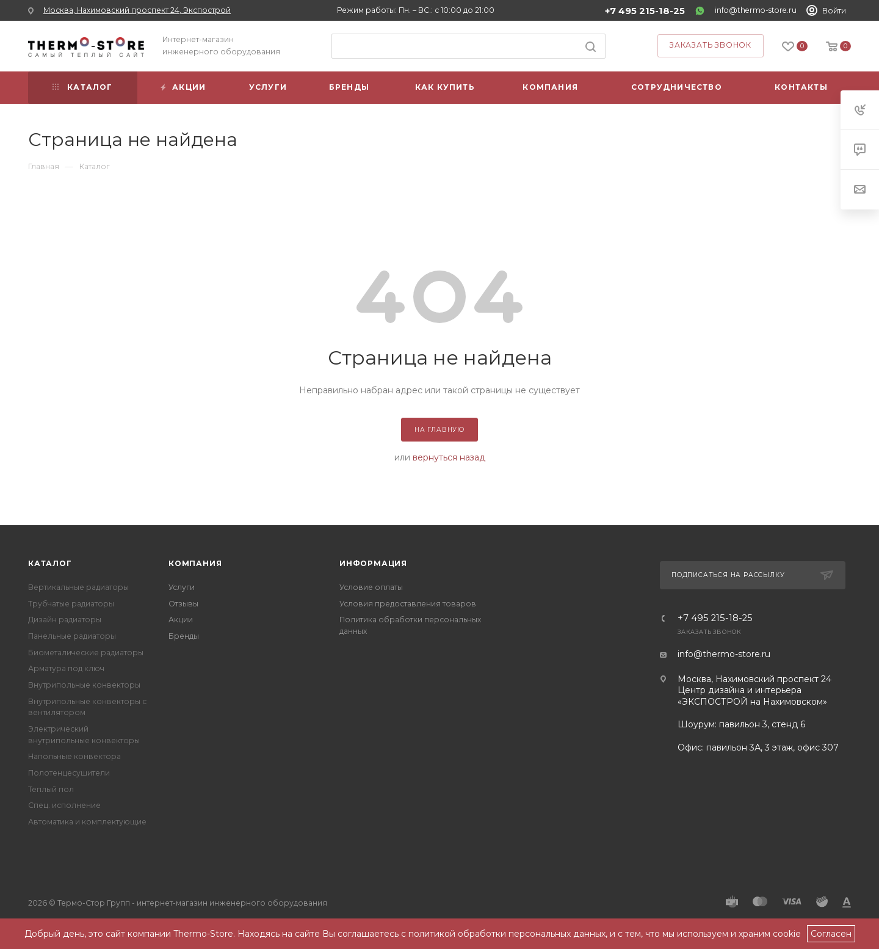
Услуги (181, 587)
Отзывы (183, 603)
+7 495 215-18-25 (645, 10)
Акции (180, 619)
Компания (195, 563)
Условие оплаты (371, 587)
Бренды (183, 636)
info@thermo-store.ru (756, 10)
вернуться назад (449, 457)
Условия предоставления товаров (407, 603)
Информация (373, 563)
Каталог (50, 563)
